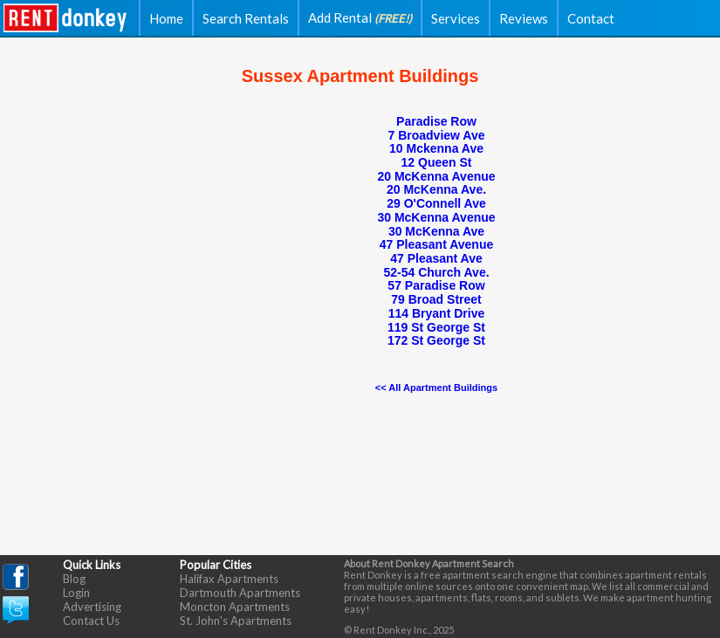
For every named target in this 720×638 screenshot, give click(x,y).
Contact (590, 18)
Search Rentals (245, 18)
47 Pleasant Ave (436, 258)
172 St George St (436, 340)
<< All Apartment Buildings (436, 387)
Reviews (523, 18)
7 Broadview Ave (435, 135)
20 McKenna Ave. (436, 189)
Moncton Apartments (235, 607)
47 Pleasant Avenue (436, 244)
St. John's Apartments (235, 621)
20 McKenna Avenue (436, 176)
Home (166, 18)
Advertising (92, 607)
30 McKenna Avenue (436, 217)
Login (76, 593)
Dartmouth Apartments (240, 593)
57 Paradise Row (435, 285)
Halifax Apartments (229, 579)
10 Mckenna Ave (436, 148)
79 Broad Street (436, 299)
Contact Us (91, 621)
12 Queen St (436, 162)
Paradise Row (436, 121)
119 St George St (436, 327)
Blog (74, 579)
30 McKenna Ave (436, 231)
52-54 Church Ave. (436, 272)
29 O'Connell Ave (436, 203)
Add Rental (360, 17)
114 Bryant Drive (436, 313)
